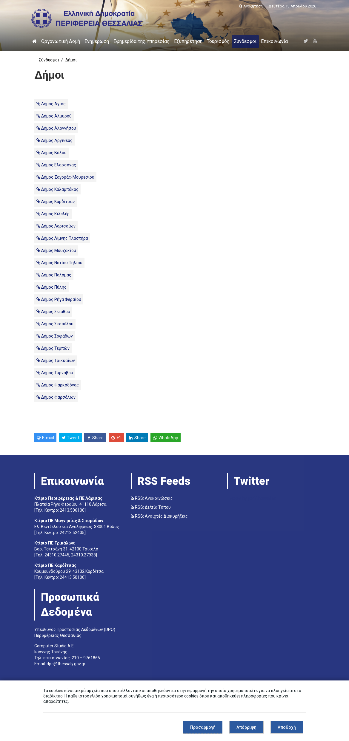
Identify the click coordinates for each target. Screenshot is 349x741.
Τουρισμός (218, 41)
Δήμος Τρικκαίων (55, 360)
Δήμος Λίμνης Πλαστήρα (62, 238)
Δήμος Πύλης (51, 287)
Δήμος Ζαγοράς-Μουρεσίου (65, 177)
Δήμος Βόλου (51, 152)
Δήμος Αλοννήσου (56, 128)
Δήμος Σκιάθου (53, 311)
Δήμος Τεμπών (53, 348)
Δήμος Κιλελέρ (53, 213)
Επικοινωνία (274, 41)
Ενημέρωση (96, 41)
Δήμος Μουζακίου (56, 250)
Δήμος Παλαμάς (53, 275)
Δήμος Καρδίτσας (55, 201)
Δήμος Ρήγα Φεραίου (58, 299)
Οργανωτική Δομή (60, 41)
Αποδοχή (287, 727)
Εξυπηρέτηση (188, 41)
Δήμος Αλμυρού (54, 116)
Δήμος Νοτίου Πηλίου (59, 262)
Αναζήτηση (251, 6)
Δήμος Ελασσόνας (56, 165)
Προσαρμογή (203, 727)
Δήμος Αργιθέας (54, 140)
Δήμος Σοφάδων (54, 336)
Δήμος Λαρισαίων (56, 226)
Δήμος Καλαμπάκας (57, 189)
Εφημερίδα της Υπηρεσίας (141, 41)
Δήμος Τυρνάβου (54, 372)
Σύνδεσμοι (245, 41)
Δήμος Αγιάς (51, 103)
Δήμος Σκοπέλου (54, 323)
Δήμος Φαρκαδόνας (57, 385)
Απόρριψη (246, 727)
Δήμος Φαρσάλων (56, 397)
